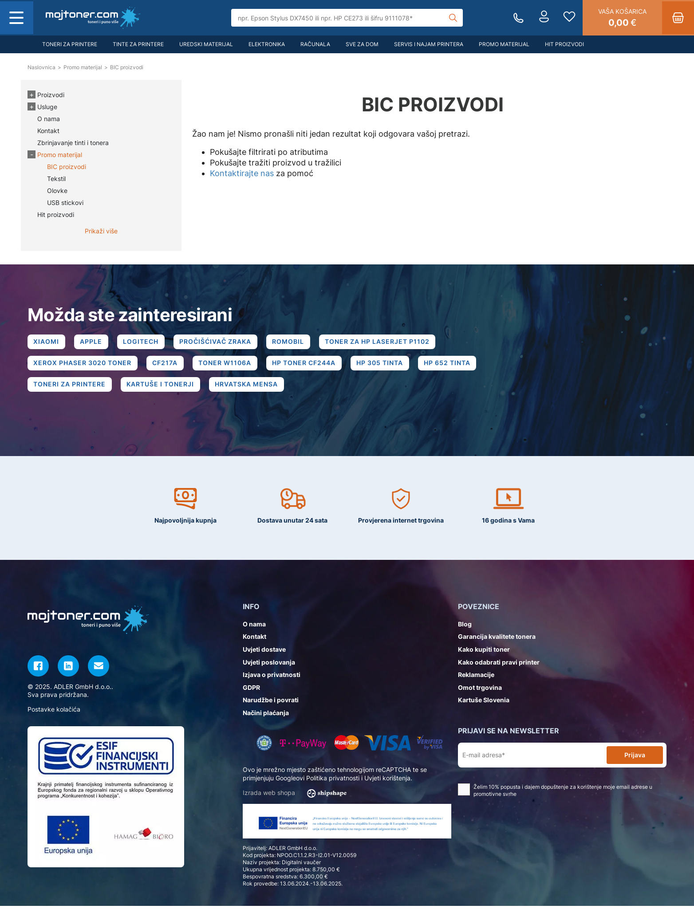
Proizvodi (50, 94)
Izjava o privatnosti (271, 677)
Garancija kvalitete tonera (497, 640)
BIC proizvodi (66, 166)
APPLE (93, 342)
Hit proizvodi (564, 44)
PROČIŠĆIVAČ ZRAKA (220, 342)
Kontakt (48, 130)
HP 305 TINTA (385, 364)
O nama (48, 118)
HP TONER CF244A (308, 364)
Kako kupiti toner (484, 652)
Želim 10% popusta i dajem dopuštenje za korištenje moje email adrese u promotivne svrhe (555, 794)
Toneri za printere (69, 44)
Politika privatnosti (332, 781)
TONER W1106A (227, 364)
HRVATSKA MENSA (249, 387)
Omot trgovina (480, 690)
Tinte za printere (138, 44)
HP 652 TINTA (454, 364)
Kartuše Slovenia (483, 703)
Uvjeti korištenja (387, 781)
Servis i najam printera (428, 44)
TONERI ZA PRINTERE (70, 387)
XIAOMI (47, 342)
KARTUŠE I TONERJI (162, 387)
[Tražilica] (346, 18)
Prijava (634, 758)
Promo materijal (504, 44)
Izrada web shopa (297, 796)
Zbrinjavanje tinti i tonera (73, 142)
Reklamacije (476, 677)
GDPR (251, 690)
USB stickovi (65, 202)
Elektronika (266, 44)
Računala (315, 44)
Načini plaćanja (266, 716)
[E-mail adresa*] (534, 758)
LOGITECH (144, 342)
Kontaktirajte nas (242, 173)
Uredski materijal (206, 44)
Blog (465, 627)
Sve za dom (362, 44)
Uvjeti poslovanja (269, 665)
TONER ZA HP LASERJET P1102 (384, 342)
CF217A (166, 364)
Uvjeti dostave (264, 652)
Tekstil (56, 178)
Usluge (47, 106)
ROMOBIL (294, 342)
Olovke (57, 190)
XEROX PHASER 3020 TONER (83, 364)
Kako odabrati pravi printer (499, 665)
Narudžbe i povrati (271, 703)
